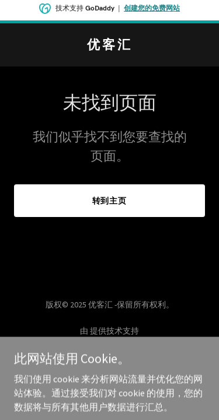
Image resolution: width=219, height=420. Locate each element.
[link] (109, 45)
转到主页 (109, 200)
